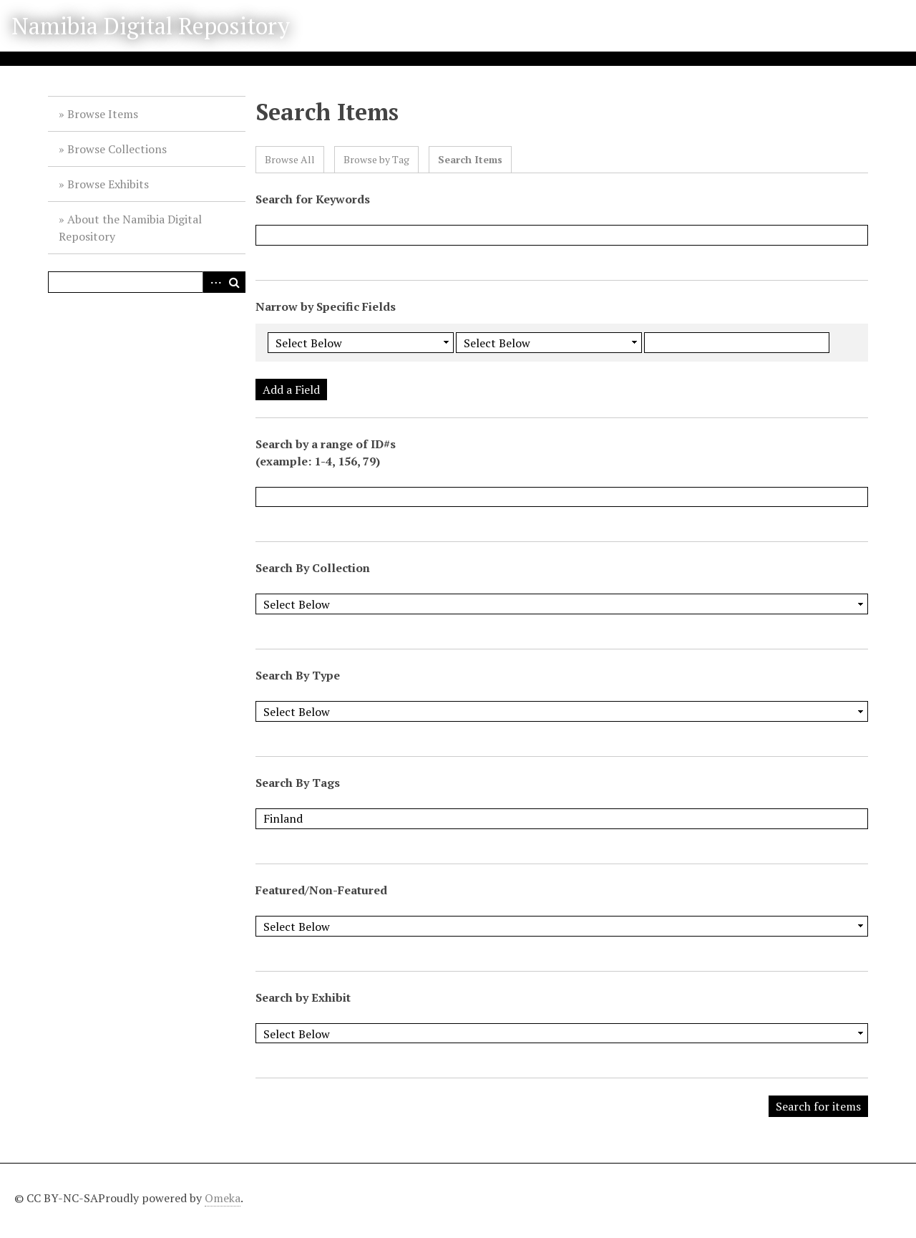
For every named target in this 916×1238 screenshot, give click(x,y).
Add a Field (291, 389)
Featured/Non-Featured (321, 890)
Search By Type (297, 675)
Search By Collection (312, 568)
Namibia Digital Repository (150, 26)
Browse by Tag (376, 159)
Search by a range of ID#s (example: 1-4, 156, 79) (325, 452)
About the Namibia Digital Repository (130, 227)
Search (234, 282)
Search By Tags (297, 782)
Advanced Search (213, 282)
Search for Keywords (312, 199)
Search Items (470, 159)
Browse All (290, 159)
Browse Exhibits (108, 184)
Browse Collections (117, 149)
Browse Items (102, 114)
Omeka (222, 1198)
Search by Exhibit (303, 997)
